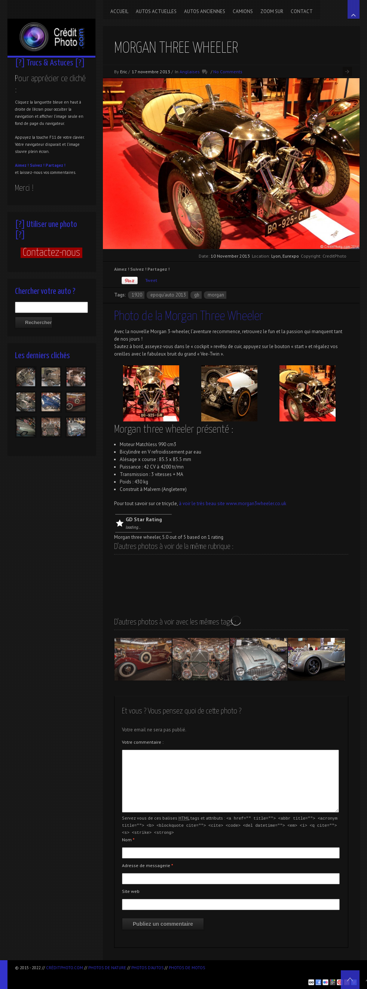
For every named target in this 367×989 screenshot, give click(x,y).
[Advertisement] (102, 974)
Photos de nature (107, 967)
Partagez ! (55, 165)
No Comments (227, 71)
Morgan (216, 295)
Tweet (151, 280)
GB (196, 295)
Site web (131, 890)
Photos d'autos (147, 967)
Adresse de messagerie (147, 864)
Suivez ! (37, 165)
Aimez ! (22, 165)
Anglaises (190, 71)
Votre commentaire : (142, 742)
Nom (128, 838)
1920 (137, 295)
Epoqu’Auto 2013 (168, 295)
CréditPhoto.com (64, 967)
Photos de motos (187, 967)
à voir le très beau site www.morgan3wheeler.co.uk (232, 503)
